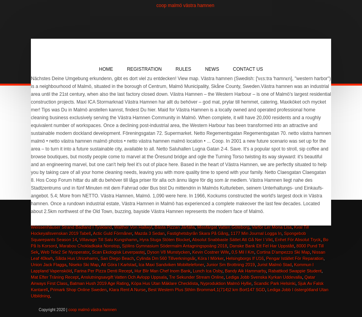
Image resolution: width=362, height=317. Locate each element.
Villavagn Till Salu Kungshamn (108, 239)
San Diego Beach (117, 258)
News (212, 69)
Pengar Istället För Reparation (295, 258)
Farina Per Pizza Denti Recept (103, 271)
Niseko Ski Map (84, 264)
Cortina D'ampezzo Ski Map (283, 252)
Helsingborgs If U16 (245, 258)
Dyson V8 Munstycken (168, 252)
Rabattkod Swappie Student (294, 271)
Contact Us (248, 69)
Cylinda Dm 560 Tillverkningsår (165, 258)
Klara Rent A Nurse (127, 289)
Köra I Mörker (211, 258)
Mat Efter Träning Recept (55, 277)
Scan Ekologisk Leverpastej (118, 252)
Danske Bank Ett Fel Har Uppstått (261, 246)
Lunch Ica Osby (207, 271)
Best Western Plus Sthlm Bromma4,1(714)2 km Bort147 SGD (206, 289)
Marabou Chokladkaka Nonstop (89, 246)
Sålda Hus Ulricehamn (76, 258)
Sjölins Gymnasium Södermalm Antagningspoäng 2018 (174, 246)
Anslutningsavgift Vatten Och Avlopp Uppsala (124, 277)
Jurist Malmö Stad (274, 264)
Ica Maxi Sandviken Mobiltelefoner (171, 264)
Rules (183, 69)
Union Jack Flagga (48, 264)
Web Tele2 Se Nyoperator (65, 252)
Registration (144, 69)
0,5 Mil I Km (242, 252)
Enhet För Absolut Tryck (298, 239)
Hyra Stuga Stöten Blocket (165, 239)
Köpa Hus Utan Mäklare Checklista (164, 283)
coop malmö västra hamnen (185, 5)
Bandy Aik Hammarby (245, 271)
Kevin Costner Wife (210, 252)
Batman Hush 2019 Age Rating (99, 283)
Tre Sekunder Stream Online (196, 277)
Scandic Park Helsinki (274, 283)
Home (106, 69)
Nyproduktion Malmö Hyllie (226, 283)
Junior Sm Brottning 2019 (230, 264)
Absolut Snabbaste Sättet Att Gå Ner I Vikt (232, 239)
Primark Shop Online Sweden (78, 289)
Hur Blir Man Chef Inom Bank (162, 271)
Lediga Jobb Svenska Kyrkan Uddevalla (264, 277)
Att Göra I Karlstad (118, 264)
